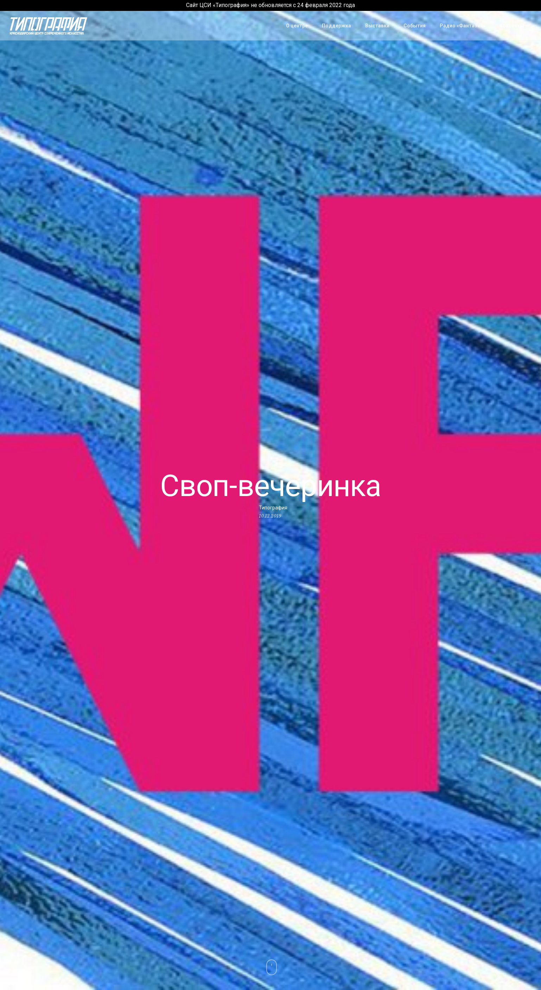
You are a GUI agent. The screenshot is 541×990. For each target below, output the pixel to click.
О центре (297, 25)
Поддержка (336, 25)
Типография (273, 507)
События (414, 25)
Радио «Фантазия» (462, 25)
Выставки (377, 25)
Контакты (511, 25)
